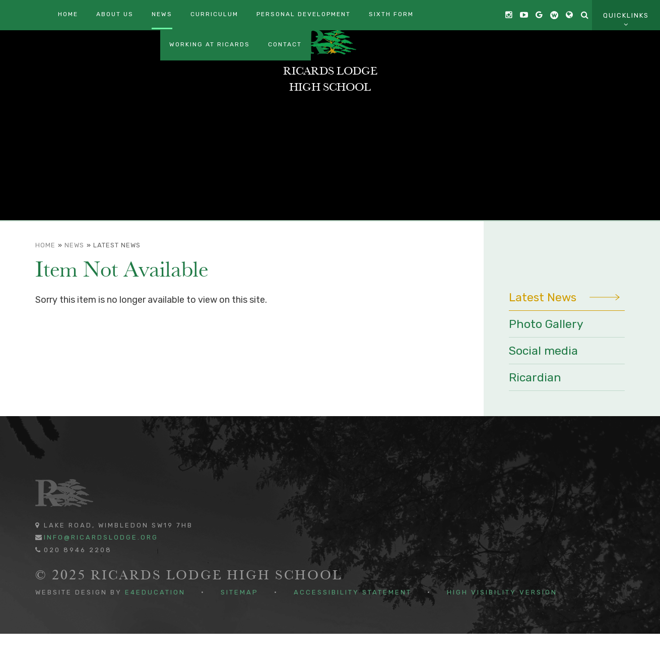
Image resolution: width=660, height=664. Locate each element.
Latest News (117, 275)
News (74, 275)
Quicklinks (626, 20)
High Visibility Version (502, 622)
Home (45, 275)
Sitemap (239, 622)
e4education (155, 622)
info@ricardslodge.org (101, 567)
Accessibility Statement (353, 622)
